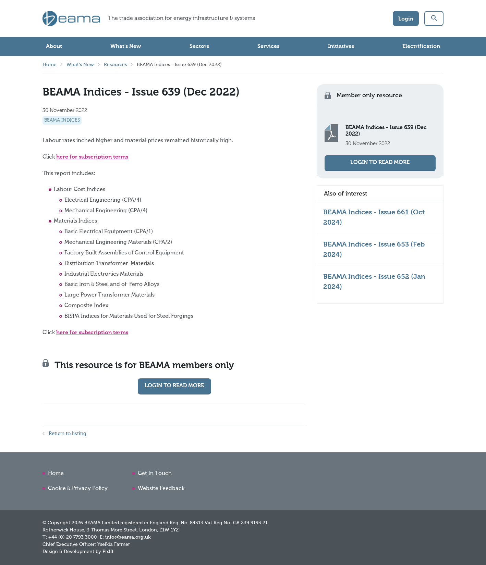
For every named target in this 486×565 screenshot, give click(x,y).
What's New (125, 46)
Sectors (199, 46)
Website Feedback (161, 488)
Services (268, 46)
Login (405, 19)
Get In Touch (155, 473)
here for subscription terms (92, 157)
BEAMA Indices (62, 120)
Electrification (421, 46)
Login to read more (174, 386)
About (54, 46)
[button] (434, 18)
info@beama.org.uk (128, 537)
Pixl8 (107, 551)
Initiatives (341, 46)
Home (49, 64)
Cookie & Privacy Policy (78, 488)
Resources (115, 64)
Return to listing (67, 433)
